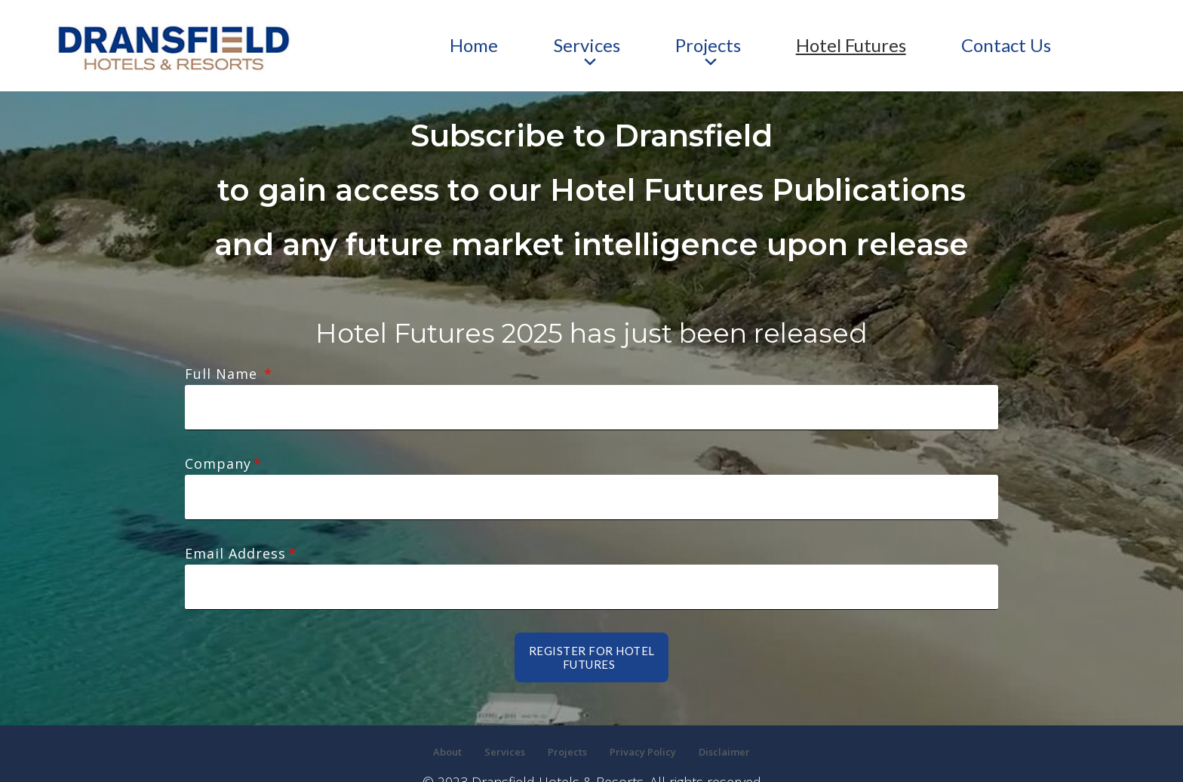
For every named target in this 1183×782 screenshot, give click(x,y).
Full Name (223, 374)
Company (218, 445)
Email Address (235, 517)
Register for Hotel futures (592, 603)
